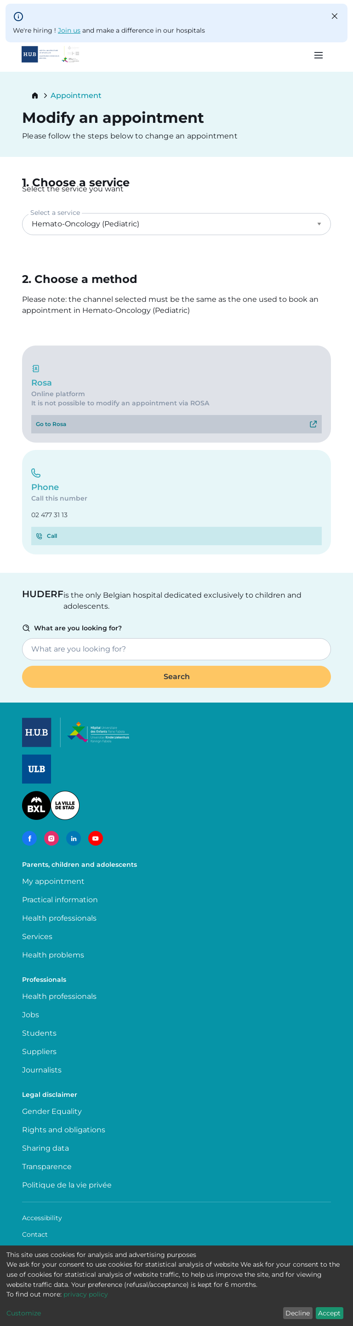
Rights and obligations (63, 1129)
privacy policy (85, 1294)
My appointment (53, 881)
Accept (329, 1313)
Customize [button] (23, 1313)
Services (37, 936)
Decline (297, 1313)
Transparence (47, 1166)
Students (39, 1033)
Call (52, 535)
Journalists (42, 1070)
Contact (35, 1234)
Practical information (62, 899)
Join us (69, 30)
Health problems (53, 955)
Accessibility (42, 1218)
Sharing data (45, 1148)
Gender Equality (52, 1111)
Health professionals (59, 918)
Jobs (30, 1014)
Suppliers (39, 1051)
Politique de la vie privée (67, 1185)
